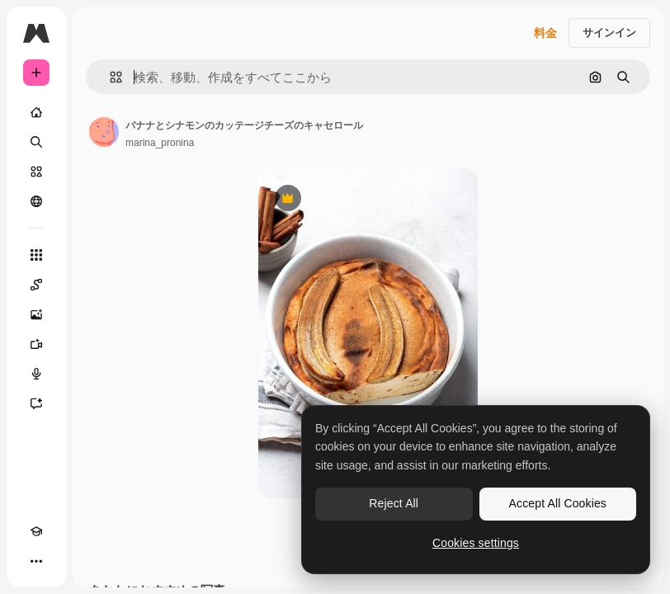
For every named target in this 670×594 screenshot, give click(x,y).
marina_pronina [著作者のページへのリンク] (159, 142)
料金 (545, 33)
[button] (109, 77)
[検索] (36, 142)
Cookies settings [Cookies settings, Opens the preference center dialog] (475, 542)
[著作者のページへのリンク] (104, 132)
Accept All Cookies (557, 503)
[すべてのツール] (36, 255)
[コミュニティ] (36, 201)
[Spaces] (36, 284)
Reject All (393, 503)
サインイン (609, 32)
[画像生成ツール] (36, 314)
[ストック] (36, 171)
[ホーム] (36, 112)
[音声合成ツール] (36, 374)
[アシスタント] (36, 403)
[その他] (36, 561)
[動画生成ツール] (36, 344)
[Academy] (36, 531)
